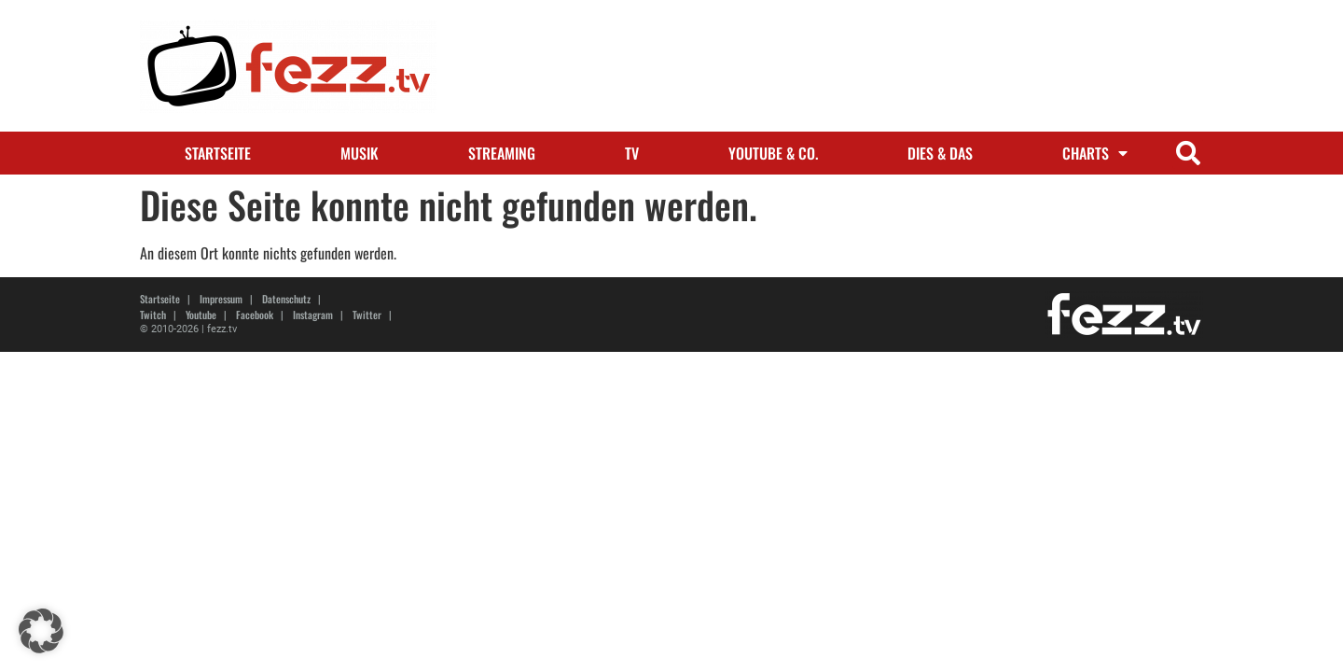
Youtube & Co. (773, 153)
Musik (359, 153)
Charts (1095, 153)
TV (632, 153)
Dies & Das (940, 153)
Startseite (218, 153)
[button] (1187, 153)
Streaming (501, 153)
